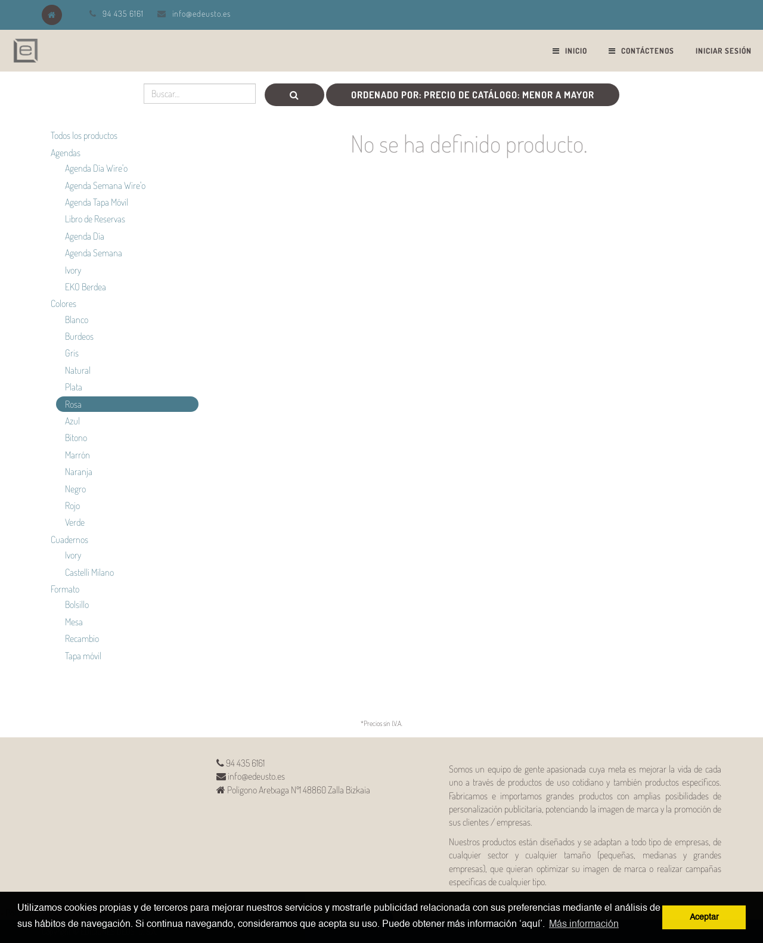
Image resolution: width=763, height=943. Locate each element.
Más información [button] (584, 924)
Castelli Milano (89, 572)
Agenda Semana (93, 253)
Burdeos (79, 336)
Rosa (73, 404)
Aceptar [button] (704, 917)
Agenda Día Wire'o (96, 168)
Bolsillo (77, 604)
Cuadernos (69, 539)
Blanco (76, 319)
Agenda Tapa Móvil (96, 202)
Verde (75, 522)
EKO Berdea (85, 287)
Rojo (72, 505)
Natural (78, 370)
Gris (72, 353)
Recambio (82, 638)
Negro (75, 489)
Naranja (78, 471)
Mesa (74, 622)
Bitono (76, 437)
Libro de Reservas (95, 219)
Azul (72, 421)
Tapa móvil (83, 656)
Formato (65, 589)
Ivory (73, 270)
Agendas (65, 153)
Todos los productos (84, 135)
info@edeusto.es (201, 13)
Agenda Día (84, 236)
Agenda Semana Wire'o (105, 185)
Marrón (77, 455)
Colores (63, 303)
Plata (73, 387)
